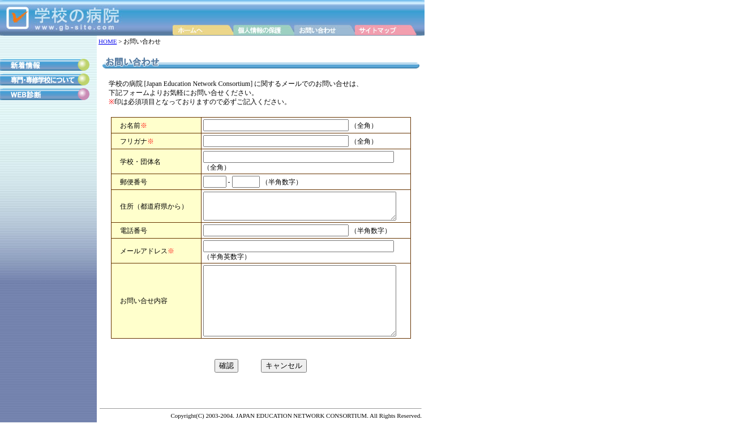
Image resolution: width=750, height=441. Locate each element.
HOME (107, 41)
